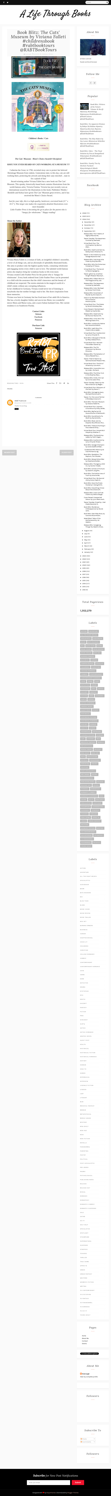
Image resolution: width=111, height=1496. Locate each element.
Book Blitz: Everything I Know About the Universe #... (94, 489)
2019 (84, 568)
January (87, 552)
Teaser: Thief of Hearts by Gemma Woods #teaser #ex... (94, 360)
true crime (85, 817)
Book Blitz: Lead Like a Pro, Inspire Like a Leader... (93, 329)
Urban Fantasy (94, 821)
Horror (93, 724)
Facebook (38, 317)
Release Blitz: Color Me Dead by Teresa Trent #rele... (94, 289)
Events (84, 1344)
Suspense (85, 810)
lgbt (83, 738)
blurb (99, 645)
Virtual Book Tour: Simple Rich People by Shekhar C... (94, 431)
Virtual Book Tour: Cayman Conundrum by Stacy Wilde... (94, 407)
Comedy (84, 674)
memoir (101, 742)
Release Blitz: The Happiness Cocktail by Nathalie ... (94, 284)
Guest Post (85, 710)
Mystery (98, 749)
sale (101, 796)
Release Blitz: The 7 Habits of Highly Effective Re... (94, 235)
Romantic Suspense (89, 796)
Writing (100, 828)
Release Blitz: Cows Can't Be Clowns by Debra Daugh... (93, 493)
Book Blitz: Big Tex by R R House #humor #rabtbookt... (94, 412)
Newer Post (9, 452)
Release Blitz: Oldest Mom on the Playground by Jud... (94, 279)
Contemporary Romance (91, 678)
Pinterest (38, 320)
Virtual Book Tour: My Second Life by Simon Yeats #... (94, 479)
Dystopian (85, 688)
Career (94, 660)
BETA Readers (93, 642)
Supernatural (98, 806)
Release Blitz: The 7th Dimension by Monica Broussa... (92, 349)
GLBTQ (83, 699)
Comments (86, 1442)
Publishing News (88, 781)
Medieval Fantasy (88, 742)
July (85, 534)
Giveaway (99, 696)
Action (84, 631)
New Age (95, 753)
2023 (84, 556)
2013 (84, 587)
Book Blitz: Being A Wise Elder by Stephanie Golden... (94, 460)
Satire (83, 799)
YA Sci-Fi (96, 842)
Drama (94, 685)
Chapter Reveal (87, 663)
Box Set (97, 653)
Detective (85, 685)
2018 (84, 571)
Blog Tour (90, 645)
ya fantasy (98, 835)
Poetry (94, 764)
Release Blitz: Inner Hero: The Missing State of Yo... (94, 319)
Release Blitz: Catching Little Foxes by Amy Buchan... (94, 260)
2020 (84, 565)
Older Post (67, 452)
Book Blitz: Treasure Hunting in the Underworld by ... (94, 426)
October (87, 228)
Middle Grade (86, 749)
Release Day (86, 785)
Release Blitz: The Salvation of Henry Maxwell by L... (94, 355)
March (86, 546)
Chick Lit (99, 663)
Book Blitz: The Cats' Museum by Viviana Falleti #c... (94, 403)
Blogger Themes (73, 1493)
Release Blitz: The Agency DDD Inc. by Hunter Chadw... (94, 465)
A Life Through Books (55, 14)
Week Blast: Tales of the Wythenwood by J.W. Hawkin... (92, 520)
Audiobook (97, 638)
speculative (86, 803)
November (88, 225)
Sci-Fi (91, 799)
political (84, 767)
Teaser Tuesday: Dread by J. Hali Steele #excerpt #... (94, 503)
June (86, 537)
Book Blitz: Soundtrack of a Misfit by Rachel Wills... (93, 417)
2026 (84, 213)
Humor (92, 728)
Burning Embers (87, 656)
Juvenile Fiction (87, 735)
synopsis (95, 810)
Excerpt (84, 692)
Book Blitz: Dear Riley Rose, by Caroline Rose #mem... (94, 514)
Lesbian (100, 735)
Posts (84, 1439)
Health (95, 710)
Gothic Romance (87, 703)
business (85, 660)
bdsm (83, 642)
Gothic (91, 699)
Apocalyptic (86, 638)
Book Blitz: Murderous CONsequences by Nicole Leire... (93, 509)
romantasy (95, 789)
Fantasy (93, 692)
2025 (84, 216)
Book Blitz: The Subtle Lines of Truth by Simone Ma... (94, 474)
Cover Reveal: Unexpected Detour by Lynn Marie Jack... (94, 498)
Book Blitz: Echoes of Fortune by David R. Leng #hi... (94, 470)
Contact (85, 1341)
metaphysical (86, 746)
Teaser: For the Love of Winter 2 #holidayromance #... (94, 398)
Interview (97, 731)
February (87, 549)
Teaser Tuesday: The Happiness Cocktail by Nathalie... (94, 239)
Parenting (85, 764)
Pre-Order (85, 774)
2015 (84, 580)
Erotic (100, 688)
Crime (90, 681)
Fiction (84, 696)
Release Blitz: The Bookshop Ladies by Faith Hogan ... (94, 436)
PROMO (51, 54)
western (84, 824)
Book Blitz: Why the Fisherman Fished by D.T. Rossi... (94, 265)
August (87, 531)
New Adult (85, 753)
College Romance (88, 670)
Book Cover (86, 649)
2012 (84, 590)
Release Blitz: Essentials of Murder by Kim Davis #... (93, 294)
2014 (84, 584)
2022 (84, 559)
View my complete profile (89, 1377)
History (84, 724)
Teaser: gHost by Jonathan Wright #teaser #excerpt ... (94, 275)
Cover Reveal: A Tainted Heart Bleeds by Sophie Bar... (94, 310)
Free (91, 696)
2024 (84, 219)
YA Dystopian (86, 835)
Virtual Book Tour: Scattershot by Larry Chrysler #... (94, 334)
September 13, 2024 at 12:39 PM (23, 403)
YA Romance (86, 842)
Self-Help (100, 799)
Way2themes (51, 1493)
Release (100, 781)
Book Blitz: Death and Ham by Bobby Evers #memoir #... (94, 251)
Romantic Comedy (88, 792)
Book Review (98, 649)
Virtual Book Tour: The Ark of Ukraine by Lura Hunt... (93, 364)
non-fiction (92, 756)
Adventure (93, 631)
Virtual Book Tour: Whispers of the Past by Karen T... (94, 388)
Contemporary (96, 674)
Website (38, 314)
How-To (84, 728)
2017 (84, 574)
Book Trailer (86, 653)
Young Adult (86, 846)
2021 (84, 562)
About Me (85, 1338)
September (88, 231)
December (88, 222)
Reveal (96, 785)
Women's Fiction (88, 828)
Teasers (84, 814)
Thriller (93, 814)
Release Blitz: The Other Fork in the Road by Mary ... (94, 374)
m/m (98, 738)
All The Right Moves (89, 635)
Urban (83, 821)
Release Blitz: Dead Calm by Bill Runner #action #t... (93, 315)
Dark (97, 681)
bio (82, 645)
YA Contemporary (88, 832)
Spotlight (97, 803)
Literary (90, 738)
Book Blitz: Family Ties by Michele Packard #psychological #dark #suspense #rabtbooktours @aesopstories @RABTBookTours (92, 168)
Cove (83, 681)
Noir (83, 756)
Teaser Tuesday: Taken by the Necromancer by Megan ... (94, 383)
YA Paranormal (87, 839)
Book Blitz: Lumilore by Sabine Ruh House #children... (94, 324)
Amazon (38, 328)
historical (85, 713)
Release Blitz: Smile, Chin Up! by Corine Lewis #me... (94, 379)
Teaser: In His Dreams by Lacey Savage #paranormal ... (94, 255)
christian (96, 667)
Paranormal (95, 760)
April (86, 543)
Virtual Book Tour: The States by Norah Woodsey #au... (94, 305)
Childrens (45, 54)
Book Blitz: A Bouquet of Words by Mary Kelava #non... (94, 339)
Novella (84, 760)
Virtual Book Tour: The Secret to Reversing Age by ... (94, 270)
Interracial (85, 731)
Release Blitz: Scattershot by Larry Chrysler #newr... (94, 441)
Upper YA (96, 817)
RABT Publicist (20, 401)
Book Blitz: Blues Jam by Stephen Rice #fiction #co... (94, 422)
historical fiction (88, 717)
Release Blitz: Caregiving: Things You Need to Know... (94, 526)
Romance (84, 789)
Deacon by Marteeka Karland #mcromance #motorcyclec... (94, 299)
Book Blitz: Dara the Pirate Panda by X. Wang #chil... (93, 484)
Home (84, 1336)
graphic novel (87, 706)
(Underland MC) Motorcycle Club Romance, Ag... (94, 450)
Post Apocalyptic (88, 771)
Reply (16, 409)
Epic (93, 688)
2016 (84, 577)
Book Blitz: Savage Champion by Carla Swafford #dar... (94, 446)
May (85, 540)
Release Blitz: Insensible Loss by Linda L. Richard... (94, 369)
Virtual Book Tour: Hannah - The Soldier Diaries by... (93, 343)
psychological (87, 778)
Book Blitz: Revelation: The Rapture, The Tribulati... (93, 455)
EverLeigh (85, 1374)
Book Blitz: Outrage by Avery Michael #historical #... (94, 393)
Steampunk (85, 806)
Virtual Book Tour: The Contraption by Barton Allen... (93, 245)
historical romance (89, 721)
